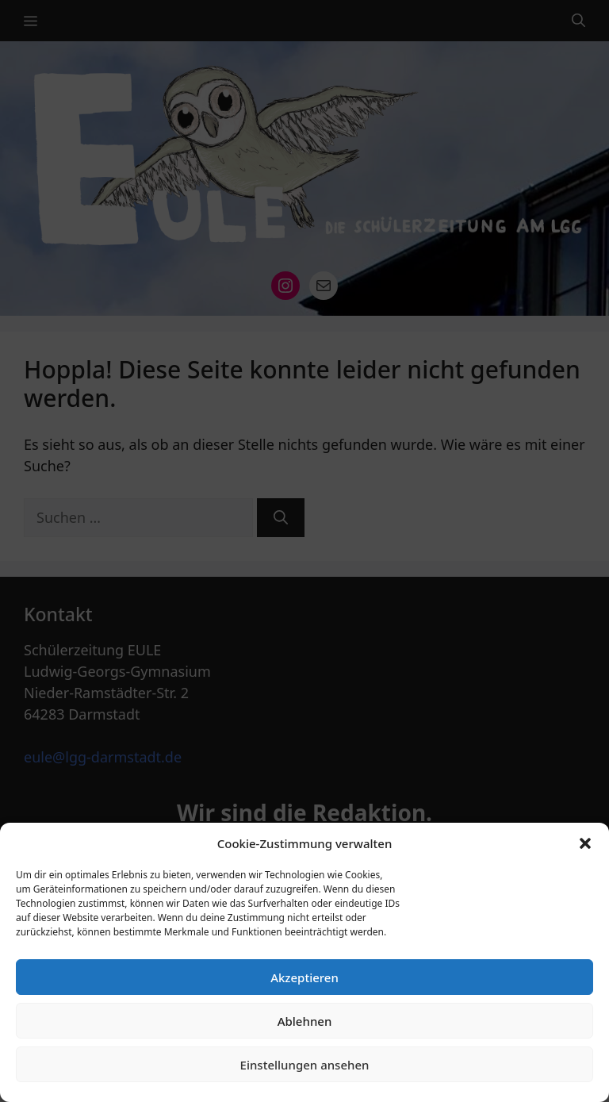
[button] (585, 843)
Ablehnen (305, 1021)
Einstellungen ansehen (305, 1065)
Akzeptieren (304, 977)
